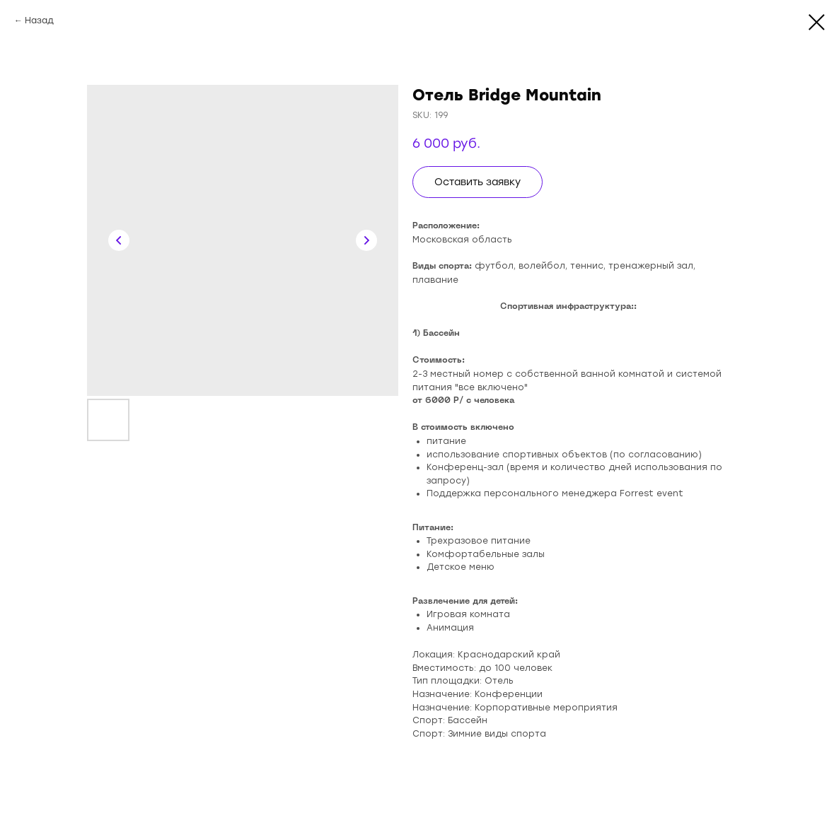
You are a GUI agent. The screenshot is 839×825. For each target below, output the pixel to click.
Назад (39, 20)
